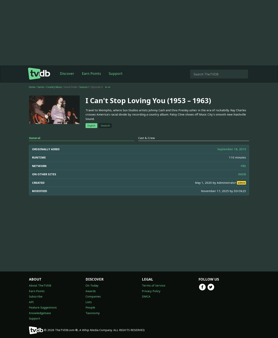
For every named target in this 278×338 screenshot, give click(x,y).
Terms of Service (153, 285)
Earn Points (91, 73)
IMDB (242, 174)
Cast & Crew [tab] (146, 138)
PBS (243, 166)
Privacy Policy (151, 291)
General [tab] (34, 138)
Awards (91, 291)
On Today (92, 285)
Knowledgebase (40, 313)
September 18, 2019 (231, 149)
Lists (89, 302)
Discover (67, 73)
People (90, 307)
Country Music (54, 87)
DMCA (146, 296)
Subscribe (35, 296)
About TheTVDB (40, 285)
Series (40, 87)
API (31, 302)
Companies (93, 296)
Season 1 (84, 87)
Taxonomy (93, 313)
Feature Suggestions (43, 307)
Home (32, 87)
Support (116, 73)
